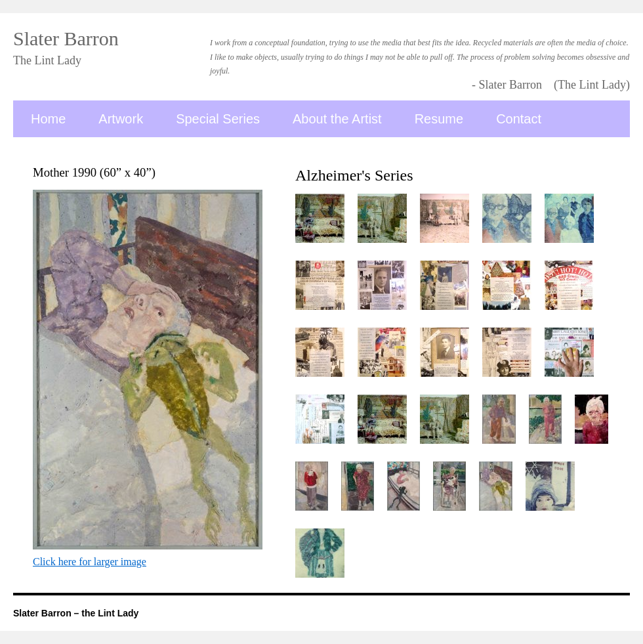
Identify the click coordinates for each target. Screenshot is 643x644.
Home (48, 119)
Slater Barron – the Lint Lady (75, 613)
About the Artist (337, 119)
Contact (518, 119)
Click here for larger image (89, 561)
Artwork (120, 119)
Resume (439, 119)
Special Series (218, 119)
